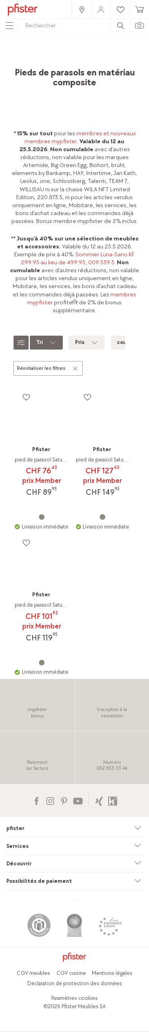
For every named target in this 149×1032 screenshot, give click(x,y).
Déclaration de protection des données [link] (74, 983)
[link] (81, 9)
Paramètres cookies (74, 998)
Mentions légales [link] (112, 973)
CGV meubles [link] (33, 973)
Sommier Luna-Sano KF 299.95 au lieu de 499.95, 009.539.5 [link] (78, 258)
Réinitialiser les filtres (47, 368)
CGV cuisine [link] (71, 973)
